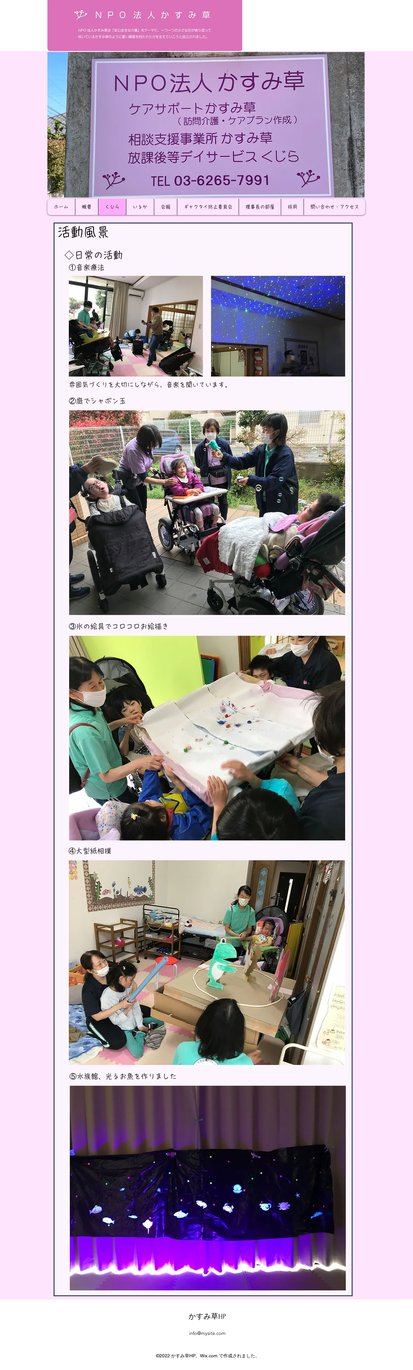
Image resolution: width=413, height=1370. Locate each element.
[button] (206, 125)
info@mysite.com (207, 1333)
